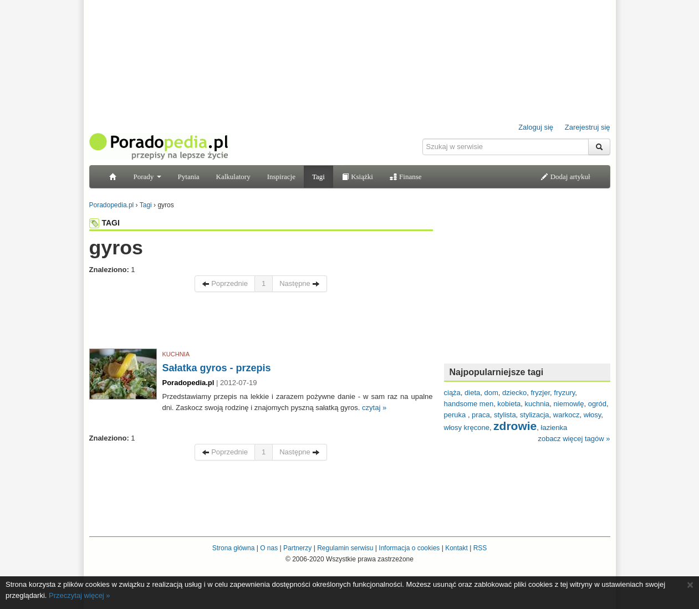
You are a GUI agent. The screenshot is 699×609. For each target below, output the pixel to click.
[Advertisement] (261, 323)
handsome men (469, 404)
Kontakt (456, 548)
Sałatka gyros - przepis (216, 367)
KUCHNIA (176, 354)
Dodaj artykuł (565, 176)
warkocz (566, 415)
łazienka (554, 427)
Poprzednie (225, 283)
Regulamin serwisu (345, 548)
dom (491, 392)
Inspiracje (281, 176)
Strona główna (233, 548)
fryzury (564, 392)
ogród (597, 404)
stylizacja (534, 415)
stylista (505, 415)
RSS (480, 548)
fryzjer (540, 392)
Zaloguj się (535, 127)
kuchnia (537, 404)
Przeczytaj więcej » (79, 595)
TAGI (104, 222)
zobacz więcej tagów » (574, 438)
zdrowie (515, 425)
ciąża (452, 392)
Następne (299, 283)
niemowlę (569, 404)
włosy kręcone (466, 427)
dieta (472, 392)
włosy (592, 415)
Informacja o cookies (409, 548)
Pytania (189, 176)
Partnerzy (297, 548)
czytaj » (374, 407)
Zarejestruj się (587, 127)
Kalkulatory (233, 176)
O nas (269, 548)
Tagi (318, 176)
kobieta (509, 404)
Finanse (406, 176)
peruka (456, 415)
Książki (357, 176)
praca (481, 415)
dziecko (514, 392)
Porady (147, 176)
